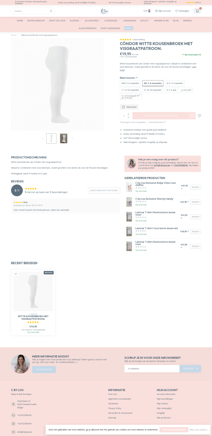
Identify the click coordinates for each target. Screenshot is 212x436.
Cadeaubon (129, 20)
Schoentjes (111, 20)
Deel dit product (157, 122)
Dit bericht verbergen (174, 429)
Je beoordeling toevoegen (104, 190)
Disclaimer (113, 403)
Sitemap (112, 417)
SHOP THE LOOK (57, 20)
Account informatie (166, 394)
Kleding (74, 20)
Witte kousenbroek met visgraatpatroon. (39, 35)
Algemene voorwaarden (119, 398)
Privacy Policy (114, 408)
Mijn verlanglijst (164, 408)
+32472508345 (180, 165)
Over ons (112, 394)
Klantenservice (87, 28)
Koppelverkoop (36, 20)
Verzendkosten (131, 57)
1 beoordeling (138, 39)
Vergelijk (161, 413)
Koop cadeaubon (110, 28)
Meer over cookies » (199, 429)
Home (20, 20)
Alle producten (164, 417)
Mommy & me (161, 20)
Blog (176, 20)
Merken (187, 20)
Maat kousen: (128, 77)
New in (128, 28)
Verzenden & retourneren (120, 413)
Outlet (144, 20)
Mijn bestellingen (165, 398)
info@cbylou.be (162, 165)
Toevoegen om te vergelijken (133, 122)
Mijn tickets (162, 403)
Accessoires (91, 20)
